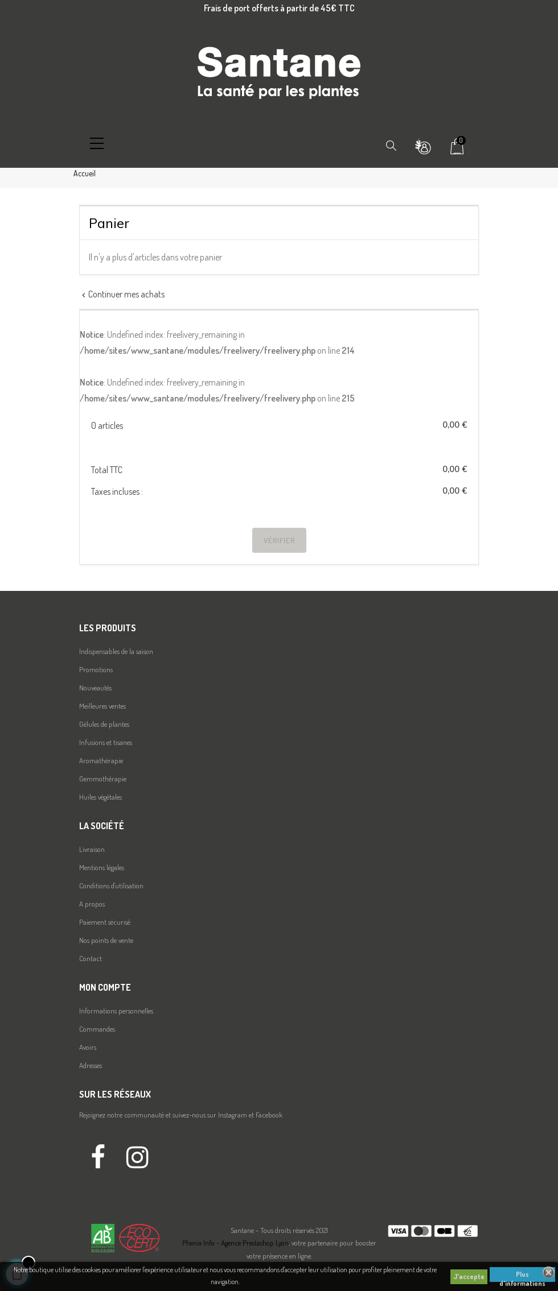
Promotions (96, 669)
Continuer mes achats (122, 294)
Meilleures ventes (102, 705)
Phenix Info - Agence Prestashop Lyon (235, 1242)
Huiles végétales (100, 796)
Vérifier (279, 540)
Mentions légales (101, 867)
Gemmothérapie (102, 778)
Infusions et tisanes (105, 742)
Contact (90, 958)
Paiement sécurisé (104, 921)
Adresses (90, 1065)
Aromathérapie (101, 760)
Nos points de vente (106, 940)
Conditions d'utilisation (111, 885)
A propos (92, 903)
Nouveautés (95, 687)
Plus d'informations (522, 1276)
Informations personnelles (116, 1010)
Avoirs (87, 1047)
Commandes (97, 1028)
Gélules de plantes (104, 724)
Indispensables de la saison (116, 651)
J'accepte (469, 1276)
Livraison (92, 849)
